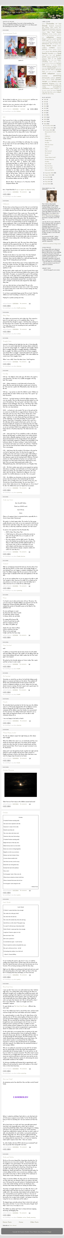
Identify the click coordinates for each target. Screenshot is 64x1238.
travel (59, 90)
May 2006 (48, 181)
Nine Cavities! (7, 645)
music (43, 69)
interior (55, 61)
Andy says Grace (8, 500)
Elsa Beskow (45, 27)
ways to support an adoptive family (25, 189)
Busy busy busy (8, 987)
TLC (45, 35)
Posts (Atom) (13, 1225)
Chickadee (19, 1217)
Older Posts (34, 1222)
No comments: (23, 192)
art (46, 42)
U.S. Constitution (50, 35)
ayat (59, 42)
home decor (54, 60)
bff (53, 43)
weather (54, 92)
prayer (52, 79)
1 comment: (23, 109)
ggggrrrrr (49, 56)
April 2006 (48, 183)
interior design (50, 63)
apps (47, 40)
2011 (45, 112)
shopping (51, 83)
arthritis (50, 42)
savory (54, 81)
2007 (45, 121)
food (59, 53)
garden (44, 57)
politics (43, 79)
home (49, 60)
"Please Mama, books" (9, 733)
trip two (49, 92)
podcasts (53, 77)
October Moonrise (8, 770)
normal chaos (49, 71)
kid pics (19, 111)
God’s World (6, 902)
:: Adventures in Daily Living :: (22, 9)
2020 (45, 99)
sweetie (56, 88)
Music (5, 598)
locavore (59, 66)
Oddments (6, 204)
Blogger (49, 1231)
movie (60, 68)
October (5, 812)
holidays (44, 60)
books (18, 762)
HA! (4, 117)
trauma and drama (51, 90)
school (59, 81)
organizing (58, 73)
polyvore (48, 79)
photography (46, 78)
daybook (59, 47)
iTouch (50, 61)
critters (19, 333)
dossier (47, 51)
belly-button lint (47, 43)
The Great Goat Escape (20, 1006)
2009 (45, 117)
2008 (45, 119)
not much (54, 71)
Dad (60, 23)
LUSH (43, 30)
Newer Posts (7, 1222)
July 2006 (47, 177)
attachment (55, 42)
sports (52, 88)
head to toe (52, 58)
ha (57, 57)
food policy (45, 55)
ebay (51, 51)
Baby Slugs (6, 315)
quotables (58, 79)
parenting (23, 308)
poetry (18, 895)
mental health (51, 68)
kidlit (43, 65)
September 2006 (49, 172)
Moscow (59, 30)
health (18, 308)
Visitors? (5, 564)
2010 (45, 115)
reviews (49, 81)
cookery (44, 47)
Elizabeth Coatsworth (55, 26)
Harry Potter (54, 27)
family (44, 53)
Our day (5, 374)
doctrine (19, 366)
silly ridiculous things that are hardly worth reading (51, 85)
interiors (55, 63)
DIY (56, 23)
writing (51, 93)
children (59, 45)
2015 (45, 104)
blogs (43, 45)
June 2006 (48, 179)
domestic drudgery (52, 49)
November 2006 (49, 127)
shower (56, 83)
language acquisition (52, 66)
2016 (45, 101)
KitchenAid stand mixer (55, 29)
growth (53, 56)
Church (5, 702)
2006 (45, 123)
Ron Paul (51, 32)
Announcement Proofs (10, 33)
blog (60, 43)
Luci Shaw (50, 30)
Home (21, 1222)
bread (54, 45)
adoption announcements (23, 99)
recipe (44, 81)
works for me (46, 93)
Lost (46, 30)
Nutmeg (43, 32)
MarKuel (55, 30)
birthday (56, 43)
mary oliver (44, 68)
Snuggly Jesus (7, 341)
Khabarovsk (45, 29)
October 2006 (49, 130)
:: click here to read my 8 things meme (51, 243)
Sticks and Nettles (8, 1157)
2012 (45, 110)
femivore (55, 53)
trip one (44, 92)
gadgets (58, 55)
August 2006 (48, 175)
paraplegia (44, 75)
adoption (50, 37)
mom (57, 68)
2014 (45, 106)
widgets (59, 92)
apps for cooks (52, 40)
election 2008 (57, 51)
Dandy (18, 556)
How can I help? (8, 1079)
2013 (45, 108)
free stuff (52, 55)
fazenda (50, 53)
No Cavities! (6, 676)
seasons (19, 196)
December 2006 (49, 125)
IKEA (60, 27)
